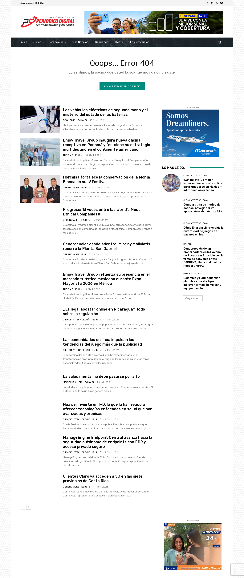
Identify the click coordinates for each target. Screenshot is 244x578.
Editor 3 (82, 120)
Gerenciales (71, 187)
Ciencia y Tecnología (76, 319)
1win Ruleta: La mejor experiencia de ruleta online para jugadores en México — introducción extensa (202, 185)
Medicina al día (73, 382)
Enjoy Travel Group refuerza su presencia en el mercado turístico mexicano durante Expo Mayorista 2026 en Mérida (106, 279)
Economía (69, 120)
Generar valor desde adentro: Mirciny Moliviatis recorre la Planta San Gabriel (106, 246)
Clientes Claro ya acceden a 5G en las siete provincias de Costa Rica (103, 478)
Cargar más (193, 298)
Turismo (68, 155)
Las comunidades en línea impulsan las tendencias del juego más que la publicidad (102, 342)
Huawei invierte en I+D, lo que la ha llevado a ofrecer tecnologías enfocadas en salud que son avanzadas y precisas (107, 409)
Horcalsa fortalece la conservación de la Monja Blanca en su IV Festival (106, 179)
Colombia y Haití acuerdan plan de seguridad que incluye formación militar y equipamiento (202, 283)
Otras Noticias (192, 274)
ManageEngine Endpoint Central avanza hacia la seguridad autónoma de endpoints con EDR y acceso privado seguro (107, 442)
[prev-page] (22, 507)
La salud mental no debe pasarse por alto (101, 376)
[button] (219, 42)
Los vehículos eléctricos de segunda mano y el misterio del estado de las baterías (105, 112)
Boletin (187, 244)
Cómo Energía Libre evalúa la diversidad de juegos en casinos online (203, 231)
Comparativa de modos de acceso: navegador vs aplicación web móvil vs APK (202, 208)
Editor (78, 155)
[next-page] (28, 507)
